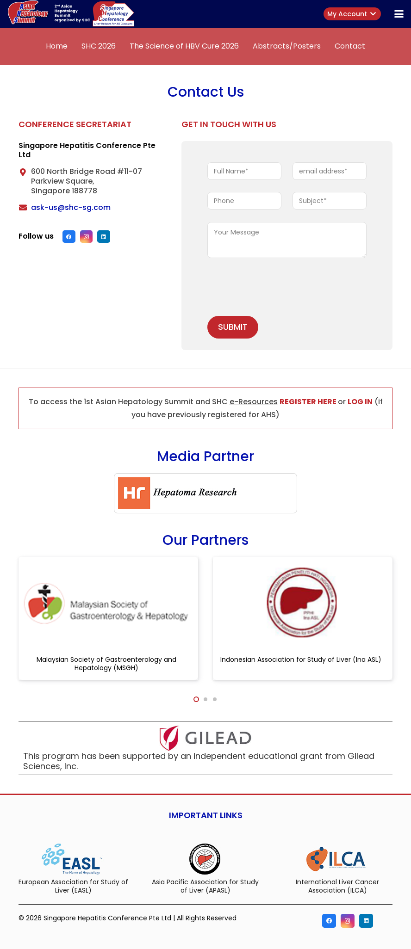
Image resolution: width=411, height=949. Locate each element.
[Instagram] (86, 236)
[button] (399, 13)
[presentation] (277, 289)
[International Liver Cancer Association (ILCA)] (337, 858)
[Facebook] (68, 236)
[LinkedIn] (103, 236)
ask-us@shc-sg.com (71, 207)
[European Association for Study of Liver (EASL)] (73, 858)
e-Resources (254, 401)
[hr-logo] (205, 493)
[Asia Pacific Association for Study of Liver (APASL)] (205, 858)
